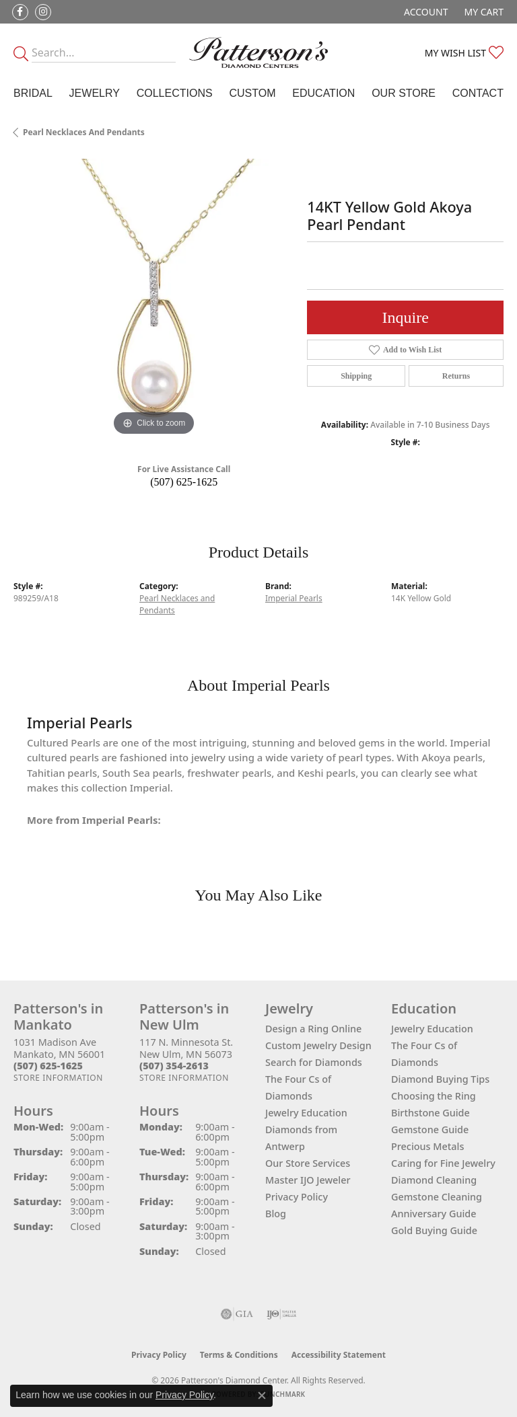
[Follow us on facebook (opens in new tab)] (20, 12)
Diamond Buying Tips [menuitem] (440, 1079)
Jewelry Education (306, 1112)
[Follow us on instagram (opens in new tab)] (43, 12)
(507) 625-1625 (183, 482)
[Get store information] (58, 1077)
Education (323, 93)
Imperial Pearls (293, 598)
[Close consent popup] (262, 1395)
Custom (252, 93)
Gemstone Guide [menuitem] (430, 1129)
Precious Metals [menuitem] (427, 1146)
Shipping (356, 376)
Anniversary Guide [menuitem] (434, 1213)
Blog (275, 1213)
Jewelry (94, 93)
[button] (424, 12)
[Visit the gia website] (237, 1314)
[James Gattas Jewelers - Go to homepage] (258, 52)
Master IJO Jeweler (308, 1180)
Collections (175, 93)
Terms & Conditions (239, 1355)
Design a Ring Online (313, 1028)
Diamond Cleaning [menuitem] (434, 1180)
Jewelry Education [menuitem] (432, 1028)
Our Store (404, 93)
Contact (478, 93)
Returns (456, 376)
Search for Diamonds (313, 1062)
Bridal (33, 93)
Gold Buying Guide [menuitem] (434, 1230)
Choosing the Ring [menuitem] (433, 1095)
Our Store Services (307, 1163)
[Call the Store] (48, 1065)
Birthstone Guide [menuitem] (430, 1112)
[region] (153, 298)
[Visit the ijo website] (282, 1314)
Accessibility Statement (338, 1355)
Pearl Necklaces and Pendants (84, 132)
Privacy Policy (296, 1196)
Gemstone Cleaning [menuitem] (436, 1196)
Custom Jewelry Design (318, 1045)
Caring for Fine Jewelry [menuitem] (443, 1163)
